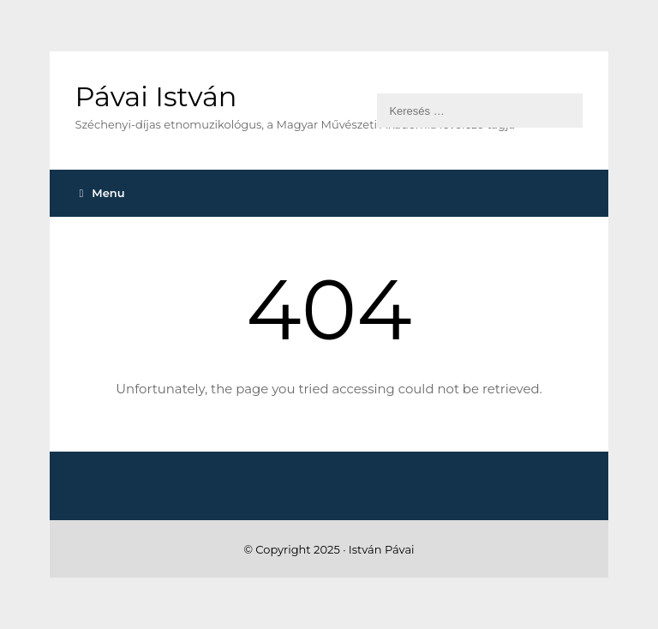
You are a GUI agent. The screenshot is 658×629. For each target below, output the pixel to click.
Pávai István (156, 96)
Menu (102, 193)
